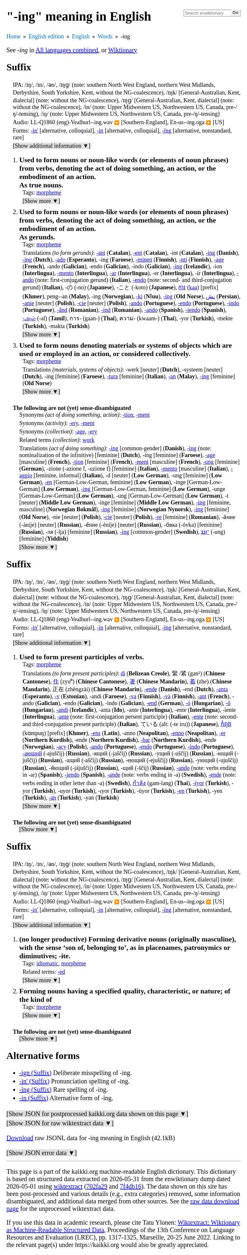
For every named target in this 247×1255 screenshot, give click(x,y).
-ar (113, 273)
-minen (144, 259)
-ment (143, 415)
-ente (197, 716)
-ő (228, 703)
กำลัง (139, 783)
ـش (210, 296)
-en (48, 482)
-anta (222, 689)
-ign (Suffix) (35, 1072)
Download (19, 1137)
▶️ (117, 122)
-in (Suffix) (33, 1097)
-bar (145, 740)
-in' (34, 130)
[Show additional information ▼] (51, 146)
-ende (150, 689)
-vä (166, 696)
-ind (105, 310)
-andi (62, 710)
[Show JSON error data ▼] (41, 1152)
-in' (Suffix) (34, 1081)
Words (105, 36)
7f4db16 (131, 1186)
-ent (137, 253)
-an (172, 376)
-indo (233, 303)
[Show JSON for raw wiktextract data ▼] (60, 1123)
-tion (128, 415)
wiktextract (68, 1186)
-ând (62, 310)
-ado (60, 259)
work (88, 440)
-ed (61, 972)
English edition (46, 36)
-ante (63, 716)
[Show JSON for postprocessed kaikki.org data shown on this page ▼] (97, 1113)
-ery (73, 423)
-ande (113, 775)
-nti (183, 259)
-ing (210, 253)
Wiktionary (122, 50)
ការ (182, 287)
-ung (208, 462)
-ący (61, 746)
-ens (96, 733)
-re (158, 517)
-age (219, 259)
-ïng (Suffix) (35, 1089)
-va (132, 696)
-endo (139, 280)
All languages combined (67, 50)
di (123, 673)
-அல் (29, 318)
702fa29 (96, 1186)
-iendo (193, 310)
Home (13, 36)
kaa (193, 287)
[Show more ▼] (41, 201)
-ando (135, 303)
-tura (112, 376)
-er (222, 733)
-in (100, 130)
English (81, 36)
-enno (177, 733)
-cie (81, 303)
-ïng (166, 130)
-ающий (32, 753)
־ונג (205, 532)
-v (57, 696)
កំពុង (226, 724)
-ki (139, 296)
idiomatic (47, 963)
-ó (188, 703)
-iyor (198, 783)
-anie (28, 303)
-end (152, 703)
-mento (65, 273)
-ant (100, 253)
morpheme (48, 192)
